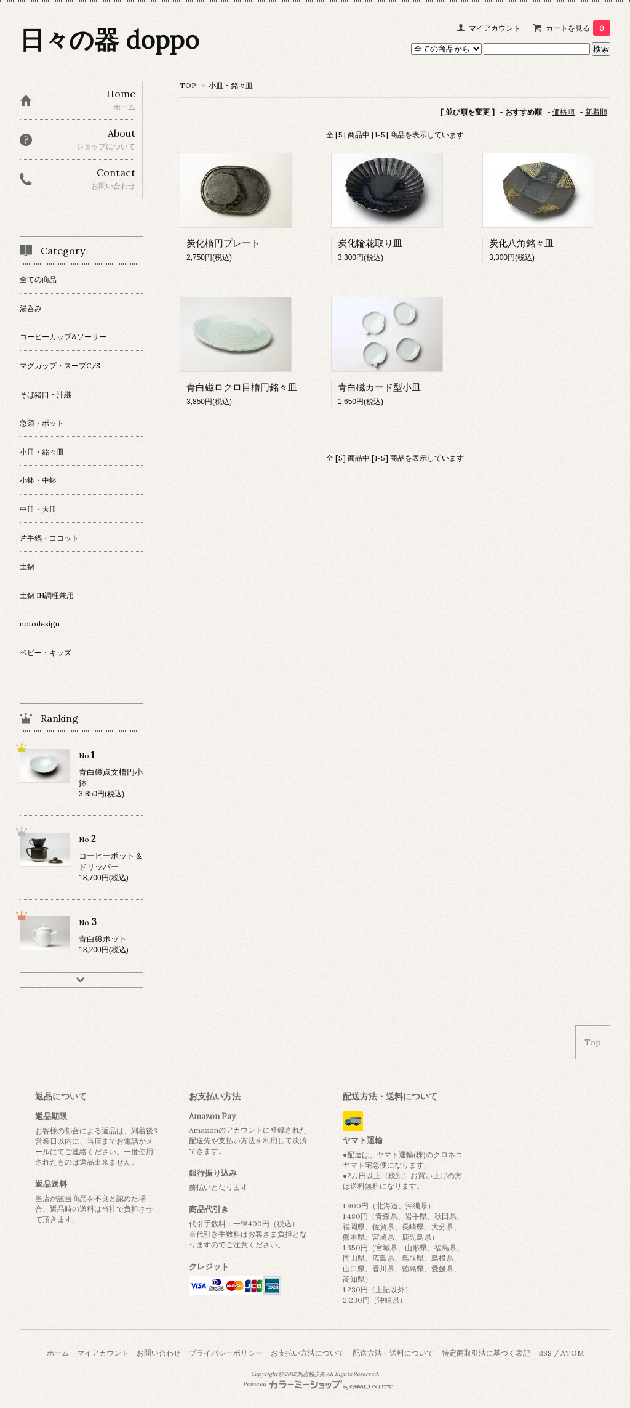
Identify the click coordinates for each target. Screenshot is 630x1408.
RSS (545, 1352)
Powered (318, 1384)
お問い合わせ (159, 1352)
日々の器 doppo (109, 39)
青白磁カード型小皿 (379, 387)
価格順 (563, 111)
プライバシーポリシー (226, 1352)
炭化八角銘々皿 (521, 243)
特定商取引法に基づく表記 (486, 1352)
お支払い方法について (308, 1352)
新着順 (596, 111)
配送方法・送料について (393, 1352)
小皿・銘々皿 (231, 85)
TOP (188, 85)
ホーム (58, 1352)
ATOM (572, 1352)
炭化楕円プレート (223, 243)
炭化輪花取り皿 (370, 243)
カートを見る (578, 28)
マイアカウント (494, 28)
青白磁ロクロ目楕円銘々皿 (241, 387)
